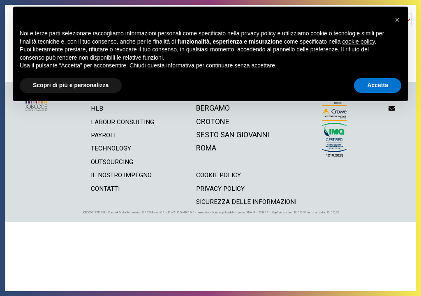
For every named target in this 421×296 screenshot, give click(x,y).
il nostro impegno (119, 174)
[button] (397, 19)
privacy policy (222, 188)
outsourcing (109, 161)
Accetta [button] (377, 85)
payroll (99, 134)
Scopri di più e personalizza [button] (71, 85)
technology (107, 147)
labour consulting (120, 121)
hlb (91, 108)
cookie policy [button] (358, 41)
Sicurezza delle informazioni (250, 201)
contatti (101, 188)
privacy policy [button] (258, 33)
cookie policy (220, 174)
